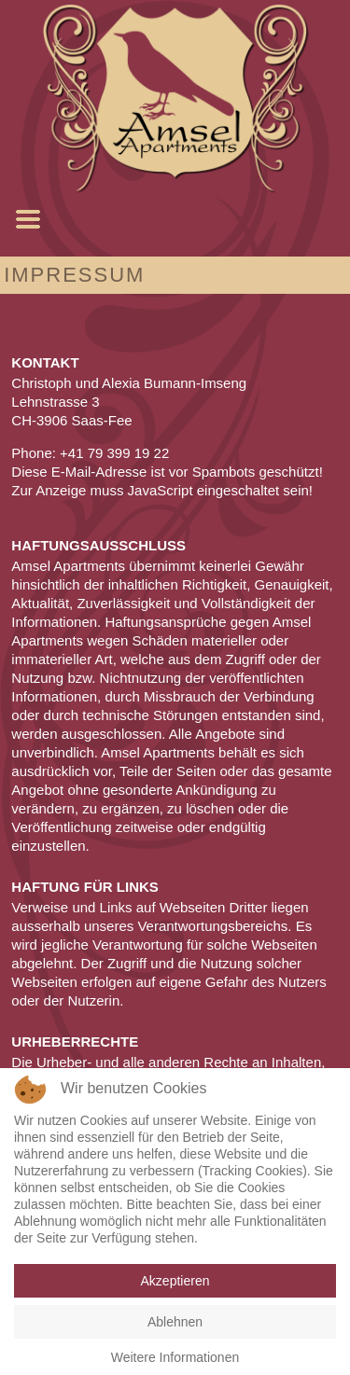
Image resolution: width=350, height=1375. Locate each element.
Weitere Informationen (175, 1357)
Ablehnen (175, 1321)
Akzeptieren (175, 1280)
